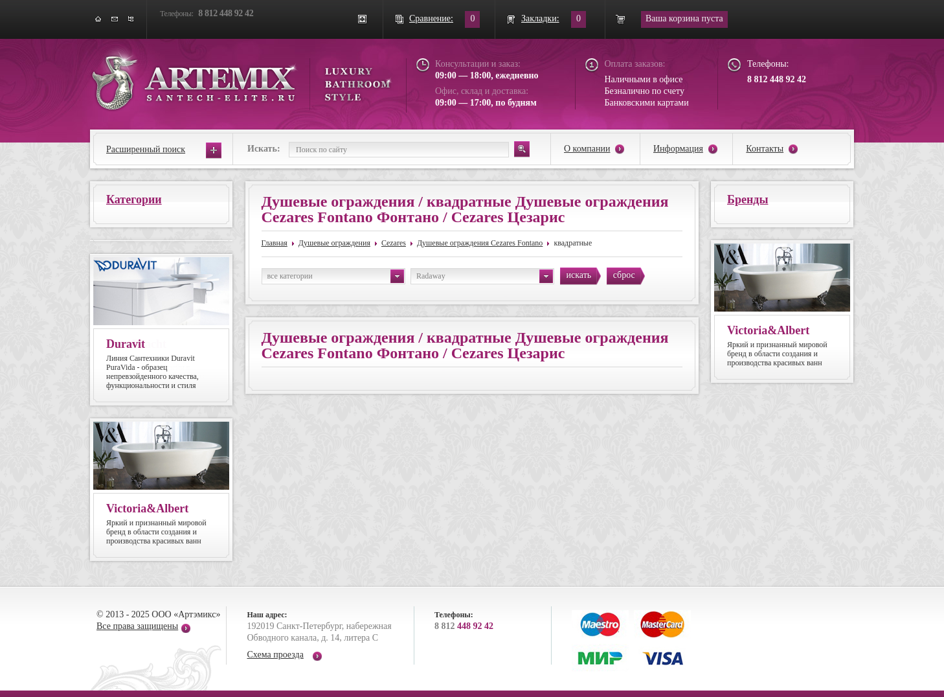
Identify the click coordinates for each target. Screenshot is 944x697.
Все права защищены (137, 626)
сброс (624, 275)
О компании (587, 149)
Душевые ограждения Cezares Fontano (480, 242)
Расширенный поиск (145, 149)
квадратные (573, 242)
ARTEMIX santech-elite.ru (241, 78)
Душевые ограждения (334, 242)
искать (579, 275)
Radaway (484, 276)
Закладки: (540, 18)
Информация (678, 149)
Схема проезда (275, 654)
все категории (335, 276)
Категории (134, 199)
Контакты (764, 149)
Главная (274, 242)
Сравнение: (431, 18)
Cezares (393, 242)
